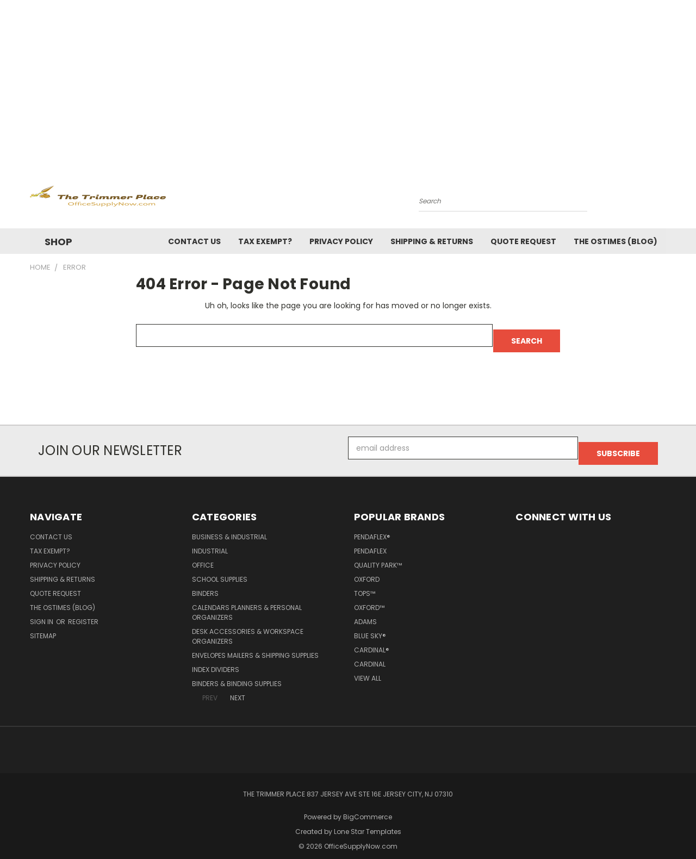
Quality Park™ (378, 554)
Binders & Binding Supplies (237, 672)
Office (203, 554)
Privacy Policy (341, 241)
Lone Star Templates (367, 820)
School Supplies (219, 568)
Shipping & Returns (431, 241)
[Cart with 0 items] (663, 198)
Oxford (367, 568)
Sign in (42, 610)
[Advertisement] (348, 81)
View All (367, 667)
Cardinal (370, 653)
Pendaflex (370, 540)
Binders (205, 582)
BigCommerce (367, 806)
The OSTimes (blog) (615, 241)
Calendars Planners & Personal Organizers (247, 601)
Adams (365, 610)
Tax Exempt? (265, 241)
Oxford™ (369, 596)
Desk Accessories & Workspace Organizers (247, 625)
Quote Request (523, 241)
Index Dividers (215, 658)
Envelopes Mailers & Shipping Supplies (255, 644)
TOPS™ (364, 582)
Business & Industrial (229, 526)
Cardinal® (371, 639)
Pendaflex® (372, 526)
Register (83, 610)
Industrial (210, 540)
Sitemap (43, 625)
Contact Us (194, 241)
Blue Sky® (370, 625)
